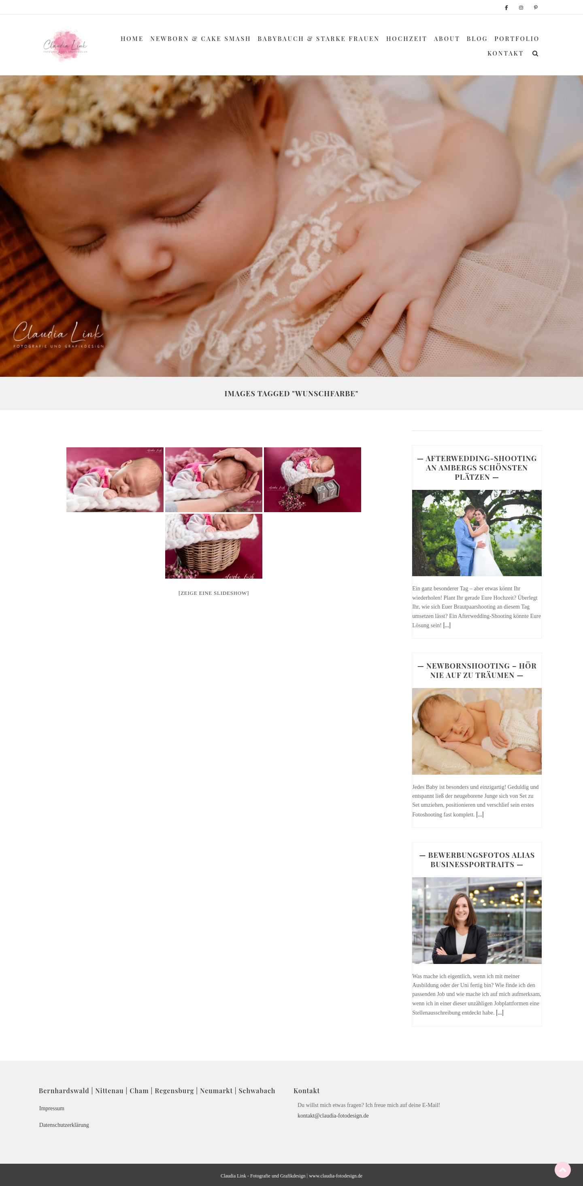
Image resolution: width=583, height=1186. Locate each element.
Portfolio (517, 38)
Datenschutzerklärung (64, 1125)
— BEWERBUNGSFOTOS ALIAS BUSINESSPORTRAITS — (477, 859)
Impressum (51, 1108)
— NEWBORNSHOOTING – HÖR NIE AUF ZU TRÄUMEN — (477, 670)
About (447, 38)
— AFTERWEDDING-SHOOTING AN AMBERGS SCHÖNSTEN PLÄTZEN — (477, 467)
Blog (477, 38)
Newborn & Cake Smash (200, 38)
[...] (447, 625)
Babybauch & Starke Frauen (319, 38)
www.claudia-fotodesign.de (335, 1176)
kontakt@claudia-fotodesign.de (333, 1116)
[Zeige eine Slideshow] (214, 593)
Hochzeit (407, 38)
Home (132, 38)
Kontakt (505, 53)
